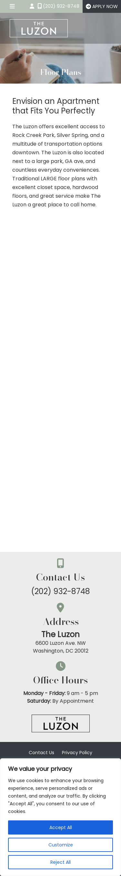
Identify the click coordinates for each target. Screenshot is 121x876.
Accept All (60, 827)
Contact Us (41, 752)
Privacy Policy (77, 752)
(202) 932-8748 (60, 591)
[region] (60, 817)
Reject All (60, 862)
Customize (60, 845)
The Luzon (60, 634)
